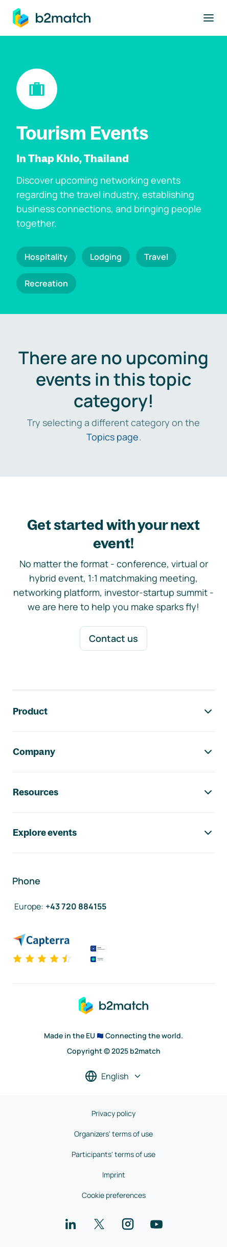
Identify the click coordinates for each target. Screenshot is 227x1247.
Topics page (112, 437)
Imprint (113, 1174)
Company (113, 752)
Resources (113, 792)
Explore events (113, 833)
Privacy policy (113, 1113)
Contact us (113, 638)
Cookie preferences (114, 1195)
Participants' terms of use (113, 1154)
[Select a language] (113, 1076)
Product (113, 711)
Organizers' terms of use (113, 1134)
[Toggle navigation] (208, 18)
